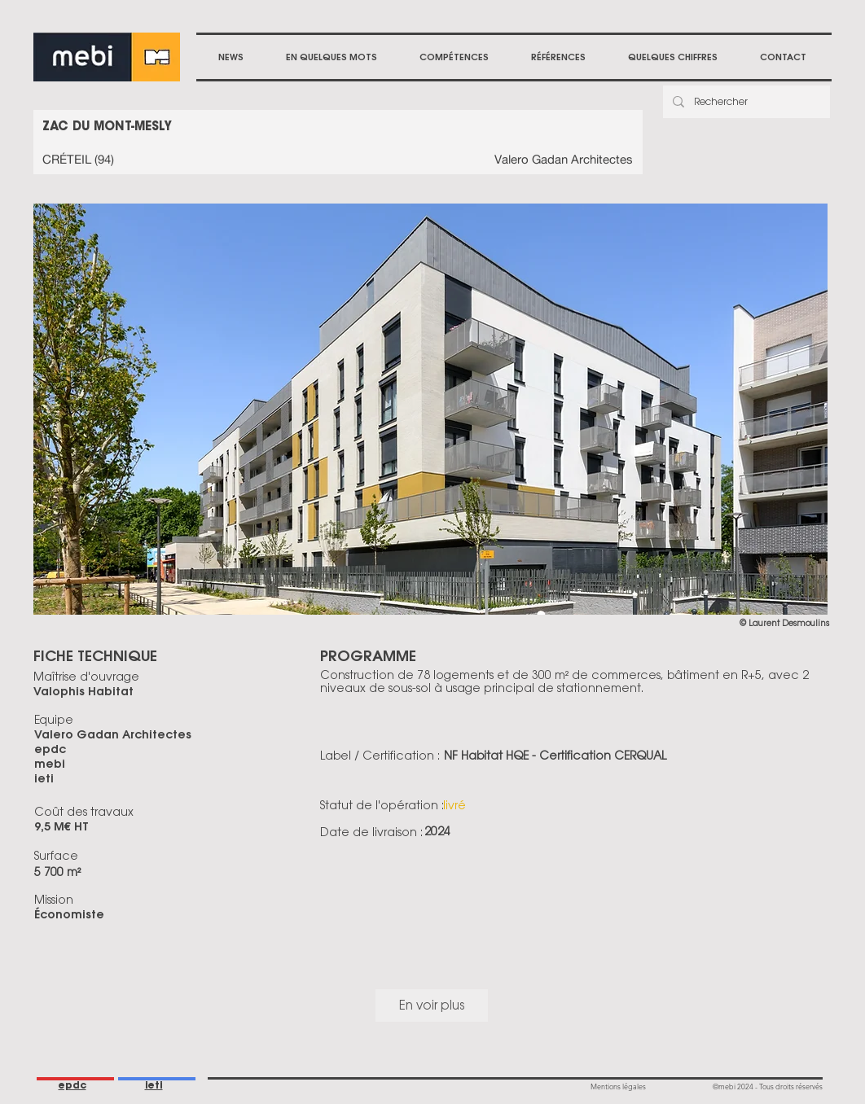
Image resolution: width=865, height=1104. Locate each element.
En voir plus (431, 1005)
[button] (454, 57)
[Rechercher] (745, 101)
